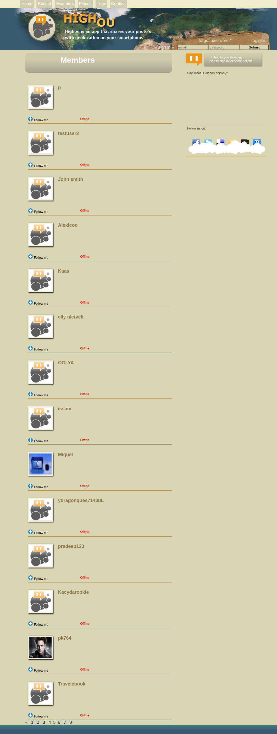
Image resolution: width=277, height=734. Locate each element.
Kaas (63, 271)
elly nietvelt (71, 317)
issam (64, 408)
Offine (85, 119)
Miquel (65, 454)
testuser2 (68, 133)
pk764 (64, 638)
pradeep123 (71, 546)
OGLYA (66, 362)
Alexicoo (68, 225)
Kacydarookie (73, 592)
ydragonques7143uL (81, 500)
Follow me (38, 120)
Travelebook (72, 684)
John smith (70, 179)
